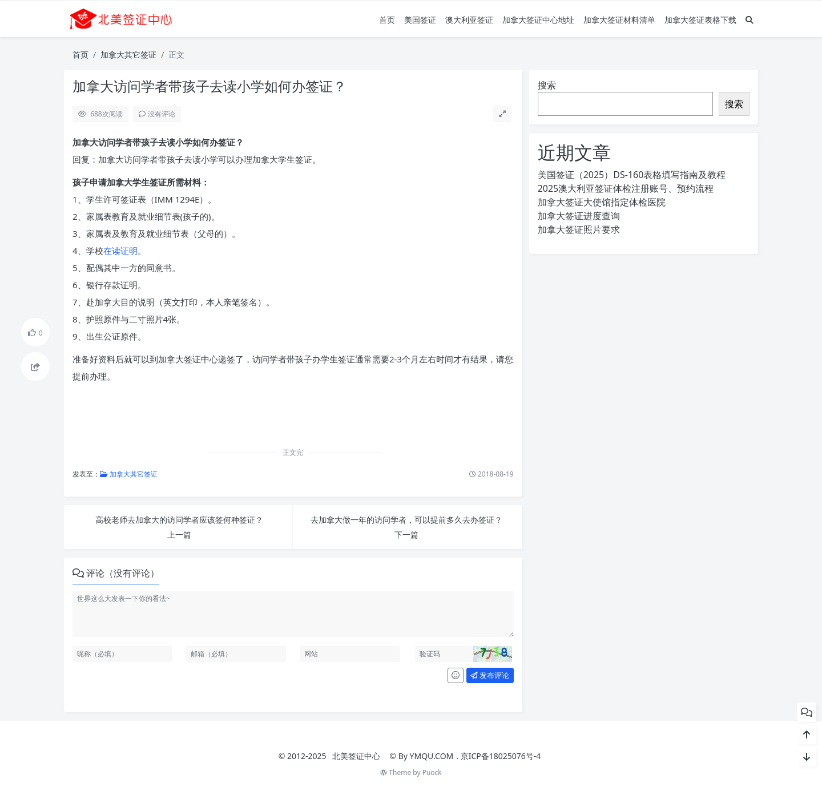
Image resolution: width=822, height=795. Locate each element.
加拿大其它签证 (128, 54)
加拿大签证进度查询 (579, 215)
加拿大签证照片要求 (579, 229)
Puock (432, 772)
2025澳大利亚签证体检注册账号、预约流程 (626, 188)
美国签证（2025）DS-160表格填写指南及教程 (632, 174)
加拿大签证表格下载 (700, 19)
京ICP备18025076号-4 (501, 755)
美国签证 (420, 19)
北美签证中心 (356, 755)
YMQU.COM (432, 755)
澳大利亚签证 (469, 19)
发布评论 (489, 675)
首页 (387, 19)
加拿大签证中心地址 (538, 19)
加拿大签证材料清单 (619, 19)
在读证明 (120, 250)
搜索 (547, 85)
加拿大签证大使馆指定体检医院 (602, 202)
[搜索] (749, 19)
